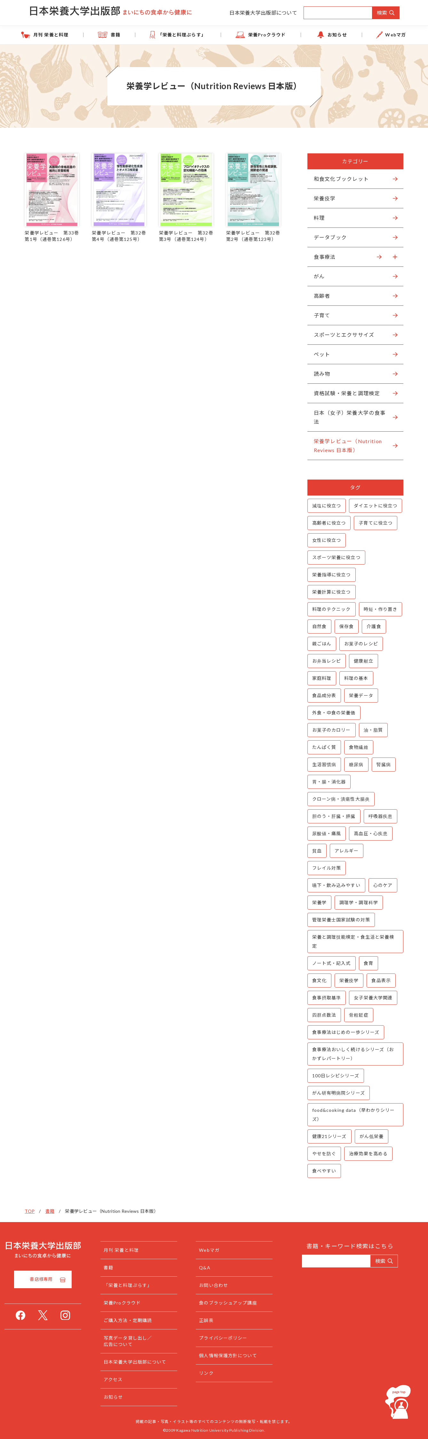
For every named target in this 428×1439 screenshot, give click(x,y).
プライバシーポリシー (236, 1338)
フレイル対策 (322, 868)
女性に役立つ (322, 540)
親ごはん (318, 643)
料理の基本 (352, 678)
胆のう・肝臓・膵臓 (330, 816)
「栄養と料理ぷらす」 (187, 34)
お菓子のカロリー (327, 730)
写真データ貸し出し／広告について (140, 1341)
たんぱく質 (320, 747)
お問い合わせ (226, 1285)
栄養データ (357, 695)
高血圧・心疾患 (367, 833)
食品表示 (377, 980)
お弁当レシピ (322, 661)
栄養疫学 (345, 980)
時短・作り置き (377, 609)
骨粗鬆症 (355, 1015)
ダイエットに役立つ (372, 505)
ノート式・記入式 (327, 963)
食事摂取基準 (322, 997)
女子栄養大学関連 (369, 997)
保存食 (343, 626)
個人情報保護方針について (241, 1355)
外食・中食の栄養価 (330, 712)
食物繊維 (355, 747)
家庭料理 (318, 678)
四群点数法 (320, 1015)
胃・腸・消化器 (325, 781)
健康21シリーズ (325, 1136)
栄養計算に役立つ (327, 592)
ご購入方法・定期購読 (140, 1320)
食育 (364, 963)
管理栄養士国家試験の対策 (337, 919)
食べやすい (320, 1171)
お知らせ (322, 34)
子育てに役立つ (372, 523)
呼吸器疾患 (377, 816)
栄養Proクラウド (262, 34)
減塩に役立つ (322, 505)
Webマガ (371, 34)
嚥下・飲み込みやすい (332, 885)
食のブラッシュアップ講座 (241, 1302)
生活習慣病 (320, 764)
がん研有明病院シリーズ (334, 1093)
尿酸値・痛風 (322, 833)
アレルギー (343, 850)
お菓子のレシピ (357, 643)
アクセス (125, 1379)
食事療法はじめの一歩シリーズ (342, 1032)
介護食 (370, 626)
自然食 (315, 626)
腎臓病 (380, 764)
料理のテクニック (327, 609)
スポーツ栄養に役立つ (332, 557)
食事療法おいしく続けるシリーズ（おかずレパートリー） (349, 1054)
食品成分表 (320, 695)
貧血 (313, 850)
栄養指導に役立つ (327, 574)
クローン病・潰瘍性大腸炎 (337, 799)
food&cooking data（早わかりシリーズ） (349, 1114)
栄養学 (315, 902)
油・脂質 (369, 730)
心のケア (379, 885)
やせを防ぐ (320, 1153)
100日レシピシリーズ (331, 1075)
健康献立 (359, 661)
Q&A (217, 1267)
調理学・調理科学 (355, 902)
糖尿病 (352, 764)
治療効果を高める (364, 1153)
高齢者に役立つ (325, 523)
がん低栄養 (368, 1136)
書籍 (131, 34)
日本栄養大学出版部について (263, 13)
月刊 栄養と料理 (76, 34)
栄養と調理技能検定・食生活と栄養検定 (349, 941)
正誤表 (219, 1320)
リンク (219, 1373)
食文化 (315, 980)
